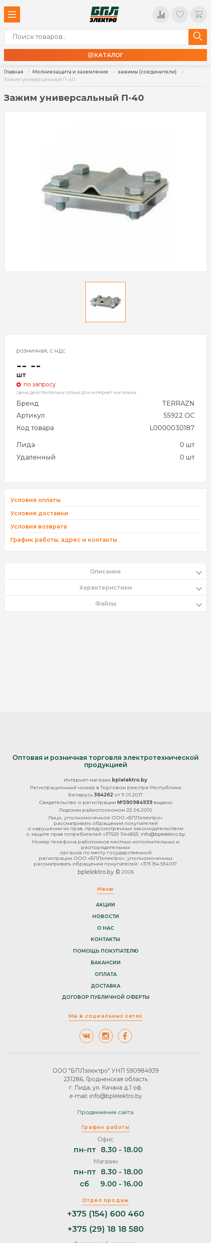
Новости (105, 916)
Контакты (105, 939)
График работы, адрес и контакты (63, 540)
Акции (105, 905)
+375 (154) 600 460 (105, 1214)
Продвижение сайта (105, 1112)
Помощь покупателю (105, 951)
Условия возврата (38, 526)
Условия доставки (39, 513)
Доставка (105, 986)
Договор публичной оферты (106, 997)
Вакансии (106, 962)
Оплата (106, 974)
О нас (105, 928)
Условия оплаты (35, 500)
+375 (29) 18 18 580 (105, 1229)
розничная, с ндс (40, 350)
